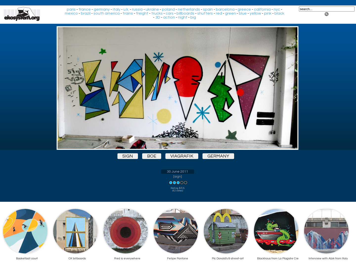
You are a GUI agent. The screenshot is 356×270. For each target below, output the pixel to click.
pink (267, 13)
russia (137, 9)
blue (243, 13)
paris (71, 9)
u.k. (126, 9)
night (182, 17)
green (230, 13)
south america (106, 13)
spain (208, 9)
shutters (205, 13)
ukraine (152, 9)
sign (127, 156)
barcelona (225, 9)
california (262, 9)
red (219, 13)
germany (102, 9)
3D (157, 17)
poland (168, 9)
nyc (277, 9)
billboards (185, 13)
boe (151, 156)
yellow (255, 13)
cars (170, 13)
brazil (85, 13)
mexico (71, 13)
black (279, 13)
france (85, 9)
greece (244, 9)
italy (116, 9)
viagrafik (181, 156)
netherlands (189, 9)
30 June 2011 (177, 171)
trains (128, 13)
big (193, 17)
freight (142, 13)
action (169, 17)
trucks (157, 13)
